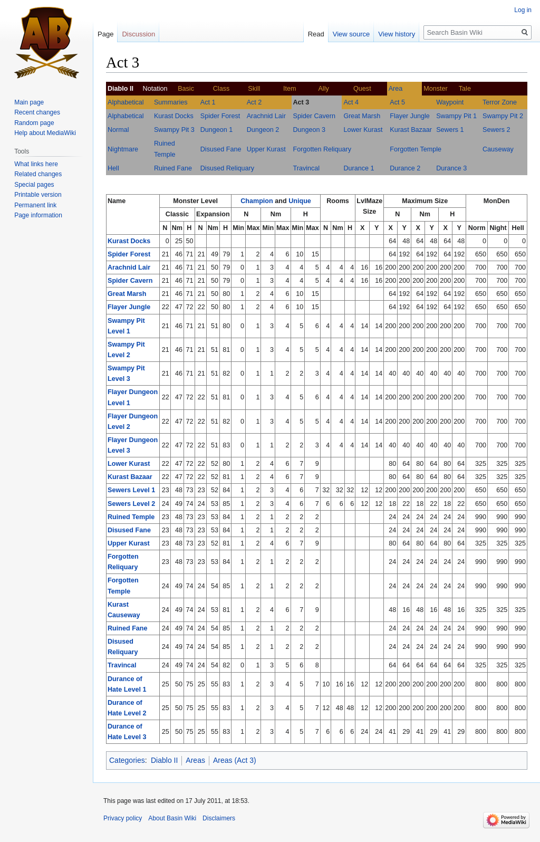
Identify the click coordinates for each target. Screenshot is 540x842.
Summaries (171, 102)
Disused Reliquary (227, 168)
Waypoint (450, 102)
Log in (523, 10)
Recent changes (37, 112)
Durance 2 (405, 168)
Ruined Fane (173, 168)
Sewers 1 (450, 129)
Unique (299, 201)
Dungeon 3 (309, 129)
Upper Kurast (266, 149)
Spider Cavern (314, 116)
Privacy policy (122, 818)
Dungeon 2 (263, 129)
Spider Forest (220, 116)
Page (105, 34)
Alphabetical (126, 102)
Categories (127, 760)
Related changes (38, 174)
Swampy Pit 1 (456, 116)
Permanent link (35, 205)
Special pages (34, 184)
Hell (113, 168)
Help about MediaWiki (45, 133)
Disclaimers (218, 818)
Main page (29, 102)
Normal (118, 129)
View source (351, 34)
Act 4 (351, 102)
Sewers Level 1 (131, 490)
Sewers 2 (496, 129)
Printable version (37, 194)
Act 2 (254, 102)
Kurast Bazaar (411, 129)
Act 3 (301, 102)
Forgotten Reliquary (322, 149)
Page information (38, 215)
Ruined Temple (131, 517)
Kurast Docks (174, 116)
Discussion (138, 34)
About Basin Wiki (172, 818)
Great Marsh (361, 116)
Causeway (498, 149)
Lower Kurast (362, 129)
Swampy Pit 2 (503, 116)
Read (316, 34)
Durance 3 (451, 168)
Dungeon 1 (216, 129)
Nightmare (123, 149)
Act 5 (397, 102)
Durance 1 (358, 168)
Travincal (306, 168)
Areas (195, 760)
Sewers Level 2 (131, 504)
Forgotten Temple (415, 149)
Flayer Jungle (410, 116)
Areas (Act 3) (234, 760)
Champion (256, 201)
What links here (36, 164)
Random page (34, 123)
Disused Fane (221, 149)
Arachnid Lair (266, 116)
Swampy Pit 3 (174, 129)
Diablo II (164, 760)
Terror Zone (500, 102)
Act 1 (208, 102)
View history (396, 34)
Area (396, 88)
